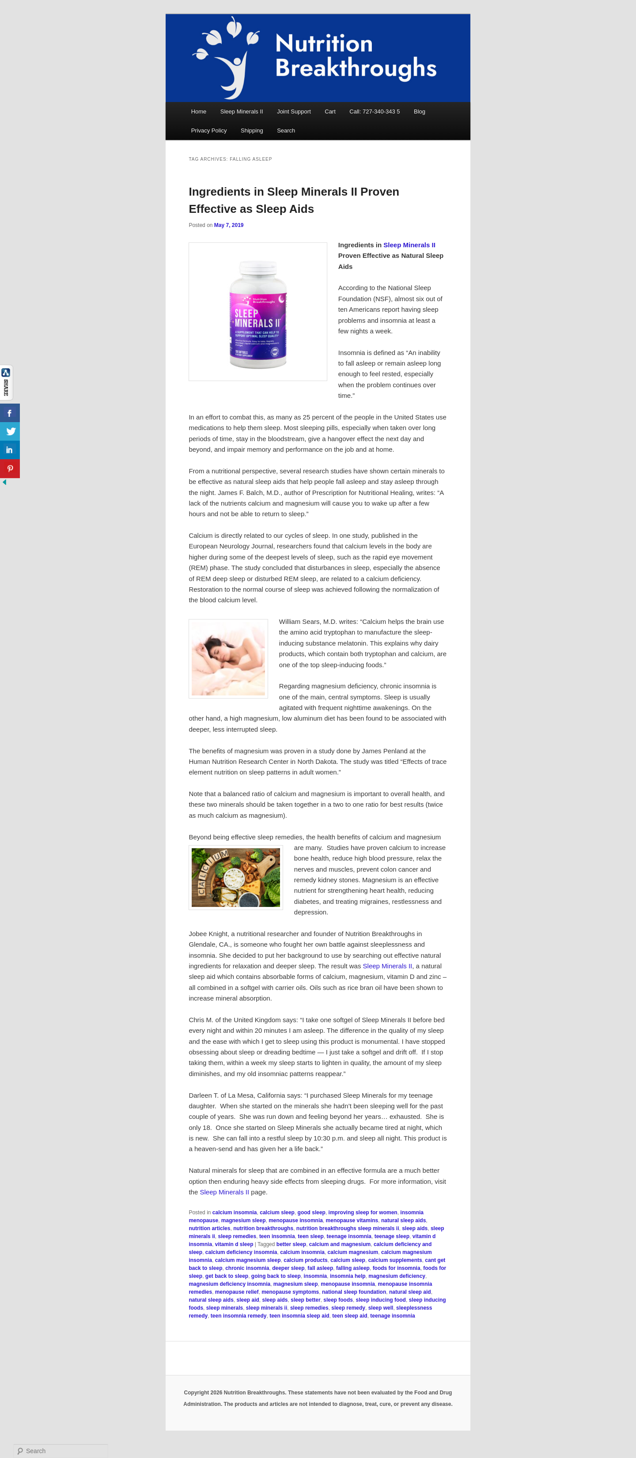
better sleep (291, 1244)
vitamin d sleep (234, 1244)
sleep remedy (348, 1308)
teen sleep (311, 1236)
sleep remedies (237, 1236)
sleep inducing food (381, 1300)
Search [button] (286, 130)
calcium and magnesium (340, 1244)
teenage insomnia (349, 1236)
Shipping (252, 130)
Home (199, 111)
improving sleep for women (363, 1212)
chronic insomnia (247, 1268)
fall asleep (320, 1268)
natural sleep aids (403, 1220)
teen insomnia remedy (239, 1316)
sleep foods (338, 1300)
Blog (419, 111)
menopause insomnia (296, 1220)
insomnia (315, 1276)
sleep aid (247, 1300)
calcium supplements (395, 1260)
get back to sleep (226, 1276)
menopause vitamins (352, 1220)
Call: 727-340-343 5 (374, 111)
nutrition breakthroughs (263, 1228)
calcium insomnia (234, 1212)
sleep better (305, 1300)
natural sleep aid (410, 1292)
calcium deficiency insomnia (241, 1252)
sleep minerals (224, 1308)
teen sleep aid (349, 1316)
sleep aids (415, 1228)
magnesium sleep (243, 1220)
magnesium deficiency (396, 1276)
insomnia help (348, 1276)
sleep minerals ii (266, 1308)
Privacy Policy (209, 130)
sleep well (381, 1308)
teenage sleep (392, 1236)
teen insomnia (277, 1236)
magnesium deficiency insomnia (229, 1284)
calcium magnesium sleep (248, 1260)
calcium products (305, 1260)
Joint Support (294, 111)
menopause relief (237, 1292)
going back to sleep (276, 1276)
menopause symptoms (290, 1292)
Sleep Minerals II (241, 111)
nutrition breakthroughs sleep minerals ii (347, 1228)
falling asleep (353, 1268)
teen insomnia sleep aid (299, 1316)
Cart (330, 111)
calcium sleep (277, 1212)
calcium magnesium (353, 1252)
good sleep (312, 1212)
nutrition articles (209, 1228)
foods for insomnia (396, 1268)
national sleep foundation (354, 1292)
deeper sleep (288, 1268)
